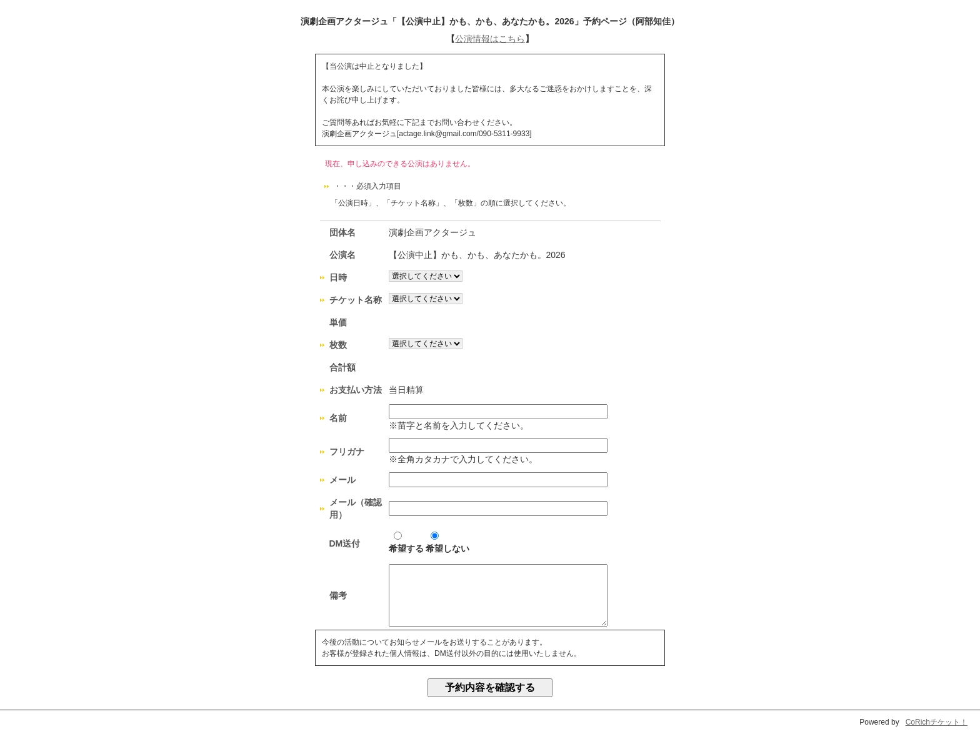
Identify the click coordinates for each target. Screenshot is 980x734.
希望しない (447, 542)
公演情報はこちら (490, 39)
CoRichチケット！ (937, 722)
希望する (406, 542)
